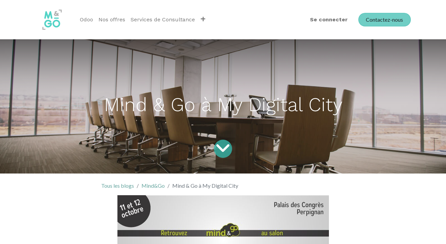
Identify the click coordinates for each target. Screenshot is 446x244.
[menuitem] (86, 19)
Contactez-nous (384, 19)
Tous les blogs (117, 185)
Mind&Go (153, 185)
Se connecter (329, 19)
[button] (203, 19)
